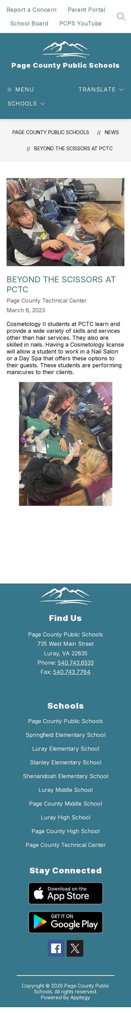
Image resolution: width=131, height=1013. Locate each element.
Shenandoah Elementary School (65, 776)
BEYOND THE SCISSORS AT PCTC (73, 148)
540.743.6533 (76, 662)
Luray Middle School (65, 789)
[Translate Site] (101, 89)
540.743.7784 (72, 671)
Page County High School (65, 831)
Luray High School (65, 817)
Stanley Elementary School (65, 762)
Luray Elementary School (65, 748)
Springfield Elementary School (65, 734)
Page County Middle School (65, 803)
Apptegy (80, 997)
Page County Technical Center (66, 844)
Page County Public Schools (50, 132)
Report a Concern (32, 9)
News (112, 132)
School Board (29, 23)
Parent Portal (86, 9)
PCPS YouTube (80, 23)
